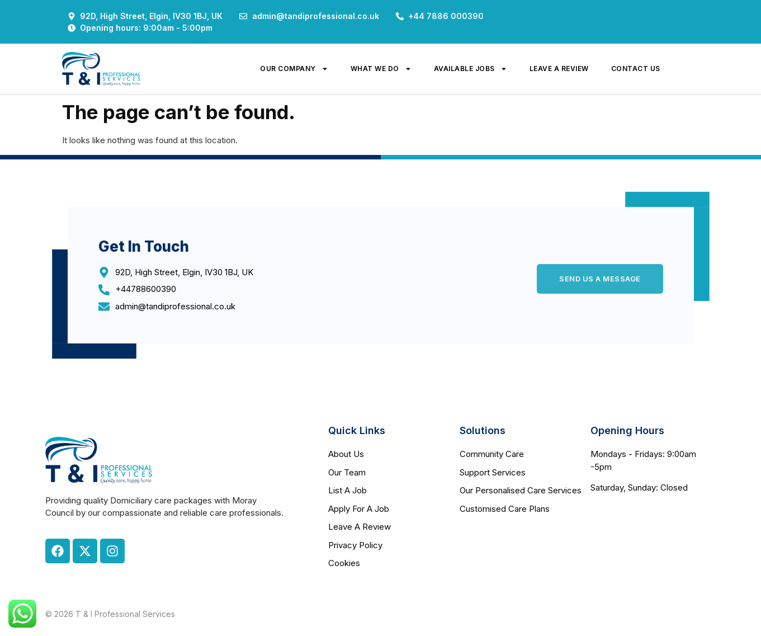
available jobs (470, 69)
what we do (381, 69)
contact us (635, 68)
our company (294, 69)
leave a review (559, 68)
